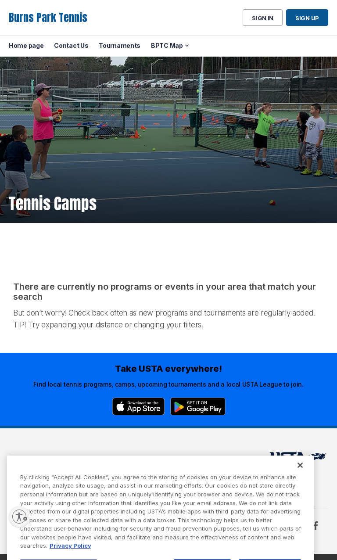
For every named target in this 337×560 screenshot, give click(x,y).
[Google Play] (198, 406)
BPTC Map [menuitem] (167, 45)
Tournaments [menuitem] (119, 45)
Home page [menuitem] (26, 45)
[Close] (300, 477)
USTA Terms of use (110, 459)
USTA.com (167, 459)
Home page (26, 459)
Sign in (262, 18)
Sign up (307, 18)
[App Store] (138, 406)
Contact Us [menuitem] (71, 45)
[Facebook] (315, 525)
